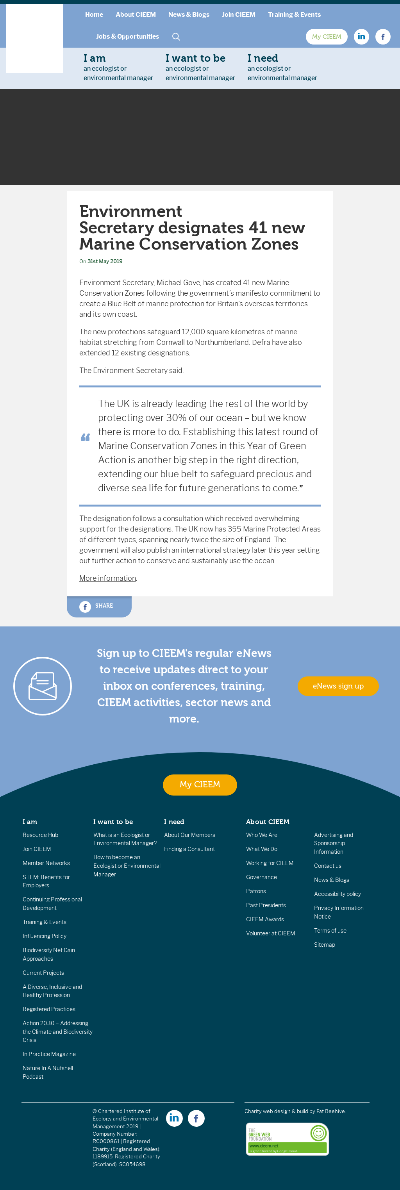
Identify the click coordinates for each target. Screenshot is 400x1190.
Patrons (256, 891)
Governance (261, 877)
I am (30, 822)
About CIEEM (136, 14)
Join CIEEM (238, 14)
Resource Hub (40, 835)
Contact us (327, 865)
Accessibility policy (337, 893)
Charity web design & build (276, 1111)
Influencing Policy (44, 936)
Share (96, 607)
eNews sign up (338, 686)
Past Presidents (266, 905)
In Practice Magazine (49, 1054)
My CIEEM (326, 36)
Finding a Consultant (189, 849)
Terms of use (330, 930)
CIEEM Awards (265, 919)
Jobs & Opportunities (127, 36)
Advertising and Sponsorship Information (333, 843)
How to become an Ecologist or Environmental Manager (127, 866)
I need (174, 822)
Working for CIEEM (270, 863)
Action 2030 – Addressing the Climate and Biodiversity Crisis (58, 1032)
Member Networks (46, 863)
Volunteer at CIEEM (270, 933)
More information (107, 578)
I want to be (113, 822)
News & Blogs (188, 14)
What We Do (261, 849)
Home (94, 14)
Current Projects (43, 972)
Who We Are (261, 835)
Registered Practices (49, 1009)
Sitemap (324, 944)
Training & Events (294, 14)
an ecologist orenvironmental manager (118, 67)
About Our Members (189, 835)
